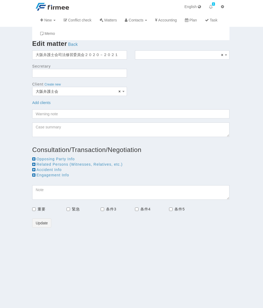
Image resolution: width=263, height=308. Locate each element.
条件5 (177, 209)
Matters (108, 20)
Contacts (136, 20)
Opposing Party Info (55, 159)
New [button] (48, 20)
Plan (191, 20)
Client (37, 84)
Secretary (41, 66)
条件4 (143, 209)
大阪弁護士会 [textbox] (78, 91)
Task (211, 20)
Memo (47, 33)
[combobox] (182, 55)
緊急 (73, 209)
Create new (53, 84)
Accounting (166, 20)
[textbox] (182, 55)
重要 (39, 209)
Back (73, 44)
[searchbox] (35, 73)
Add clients (41, 103)
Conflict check (78, 20)
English (192, 7)
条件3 (108, 209)
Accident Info (49, 170)
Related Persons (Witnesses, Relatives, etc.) (79, 164)
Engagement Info (52, 175)
